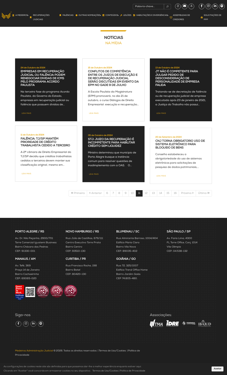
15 (168, 193)
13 (153, 193)
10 (132, 193)
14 (160, 193)
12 (146, 193)
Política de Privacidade (132, 371)
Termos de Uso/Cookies (112, 351)
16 (175, 193)
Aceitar (217, 369)
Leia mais (26, 126)
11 (139, 193)
